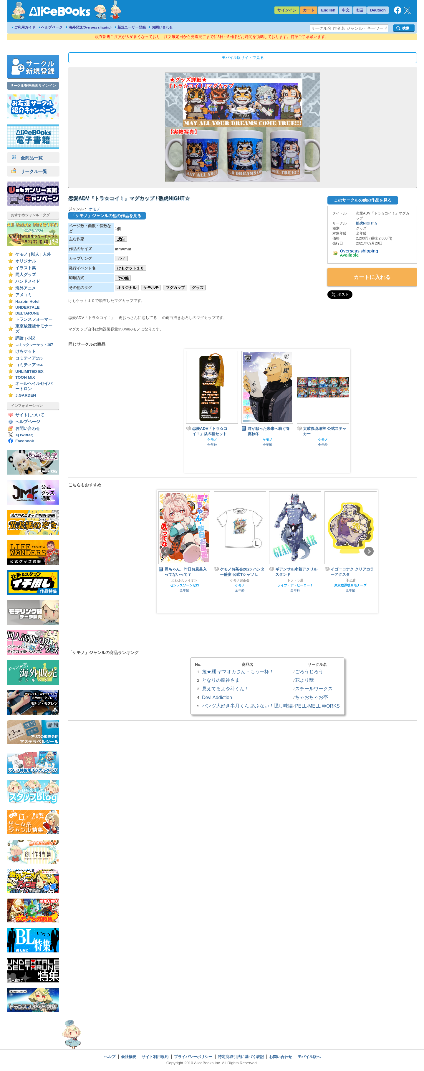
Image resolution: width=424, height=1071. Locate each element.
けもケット (25, 351)
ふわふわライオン (184, 580)
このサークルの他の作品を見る (363, 200)
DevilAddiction (217, 697)
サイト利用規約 (155, 1057)
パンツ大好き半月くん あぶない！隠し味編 (247, 705)
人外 (47, 254)
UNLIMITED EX (29, 371)
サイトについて (29, 415)
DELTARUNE (27, 313)
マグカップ (175, 287)
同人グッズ (25, 274)
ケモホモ (151, 287)
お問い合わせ (162, 27)
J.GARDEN (25, 395)
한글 (360, 10)
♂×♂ (121, 258)
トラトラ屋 (295, 580)
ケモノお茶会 (239, 580)
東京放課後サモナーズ (350, 585)
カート (308, 10)
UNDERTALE (27, 307)
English (328, 10)
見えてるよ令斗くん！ (225, 688)
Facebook (24, 441)
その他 (123, 278)
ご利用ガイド (24, 27)
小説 (31, 338)
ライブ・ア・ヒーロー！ (295, 585)
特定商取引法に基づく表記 (241, 1057)
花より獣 (304, 680)
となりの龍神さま (221, 680)
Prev (165, 551)
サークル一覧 (29, 171)
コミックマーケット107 (34, 345)
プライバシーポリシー (193, 1057)
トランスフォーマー (33, 319)
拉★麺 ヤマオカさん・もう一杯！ (238, 671)
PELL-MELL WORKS (317, 706)
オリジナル (25, 261)
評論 (19, 338)
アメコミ (23, 295)
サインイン (287, 10)
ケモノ (21, 254)
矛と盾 (350, 580)
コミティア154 (29, 365)
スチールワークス (314, 688)
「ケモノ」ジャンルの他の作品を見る (106, 215)
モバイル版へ (309, 1057)
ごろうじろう (309, 671)
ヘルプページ (51, 27)
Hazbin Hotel (27, 301)
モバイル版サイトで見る (243, 57)
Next (369, 551)
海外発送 (90, 27)
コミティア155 (29, 358)
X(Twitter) (24, 435)
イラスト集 (25, 268)
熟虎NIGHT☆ (367, 223)
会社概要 (128, 1057)
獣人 (35, 254)
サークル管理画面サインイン (33, 86)
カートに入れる (372, 277)
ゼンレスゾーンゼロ (184, 585)
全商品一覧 (27, 157)
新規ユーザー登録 (131, 27)
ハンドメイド (27, 281)
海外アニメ (25, 288)
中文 (346, 10)
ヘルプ (109, 1057)
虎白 (121, 239)
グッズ (197, 287)
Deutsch (378, 10)
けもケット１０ (130, 268)
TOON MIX (25, 377)
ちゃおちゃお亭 (311, 697)
